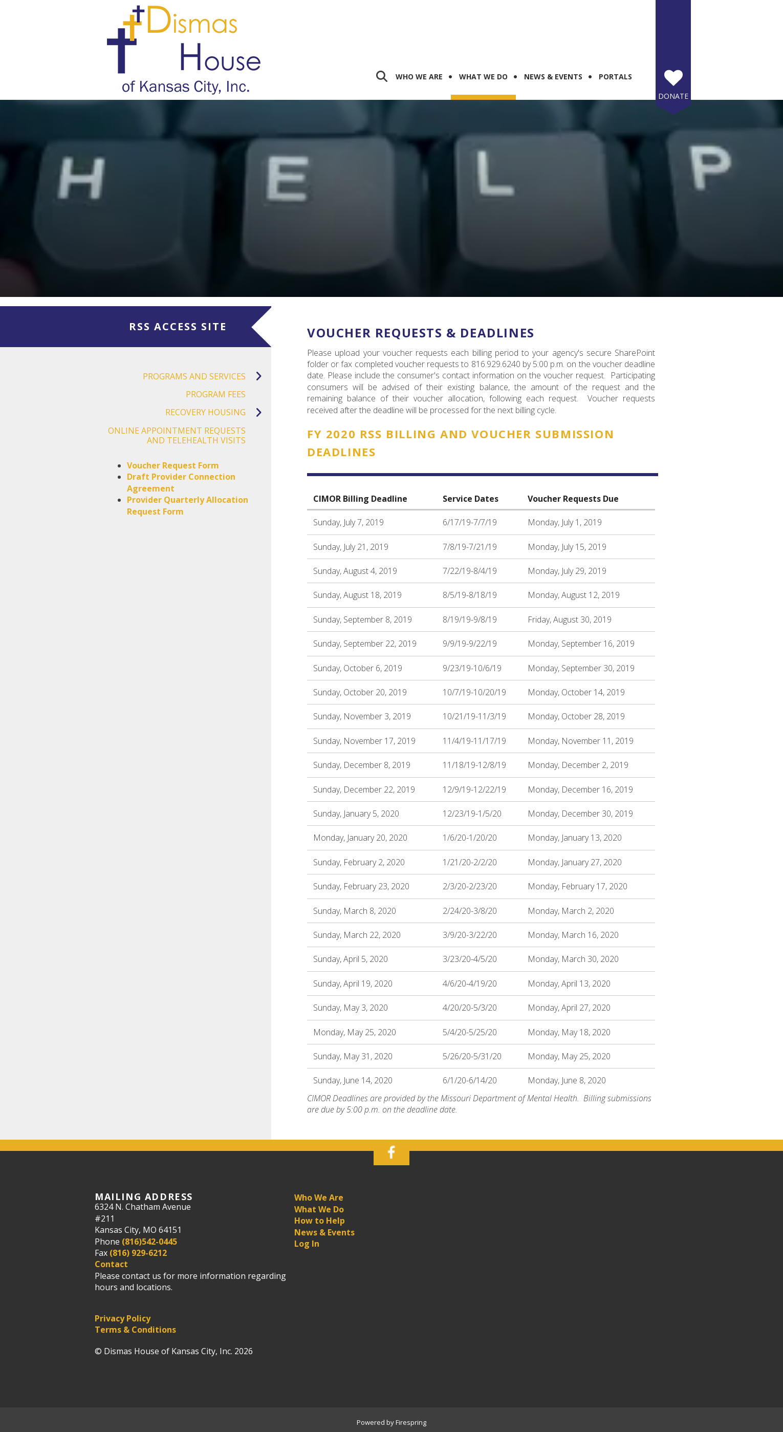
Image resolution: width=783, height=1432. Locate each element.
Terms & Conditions (135, 1329)
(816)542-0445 (149, 1241)
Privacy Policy (122, 1318)
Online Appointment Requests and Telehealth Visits (177, 435)
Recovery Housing (218, 412)
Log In (306, 1243)
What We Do (483, 76)
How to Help (319, 1220)
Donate (673, 96)
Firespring (411, 1422)
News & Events (553, 76)
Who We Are (419, 76)
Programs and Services (207, 376)
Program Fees (216, 394)
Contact (111, 1264)
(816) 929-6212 (138, 1252)
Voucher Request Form (173, 465)
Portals (615, 76)
